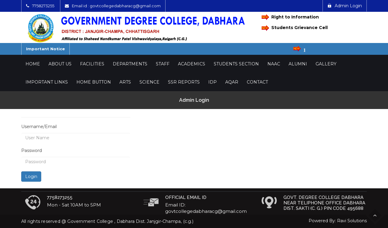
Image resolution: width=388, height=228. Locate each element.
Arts (125, 82)
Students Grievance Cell (295, 28)
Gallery (326, 64)
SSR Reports (184, 82)
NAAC (273, 64)
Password (31, 150)
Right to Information (290, 17)
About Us (60, 64)
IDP (212, 82)
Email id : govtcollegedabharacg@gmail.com (116, 5)
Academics (191, 64)
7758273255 (43, 5)
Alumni (298, 64)
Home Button (93, 82)
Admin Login (344, 5)
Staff (162, 64)
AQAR (231, 82)
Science (149, 82)
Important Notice (45, 48)
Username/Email (39, 126)
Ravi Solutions (352, 220)
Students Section (236, 64)
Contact (257, 82)
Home (32, 64)
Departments (130, 64)
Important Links (46, 82)
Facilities (92, 64)
